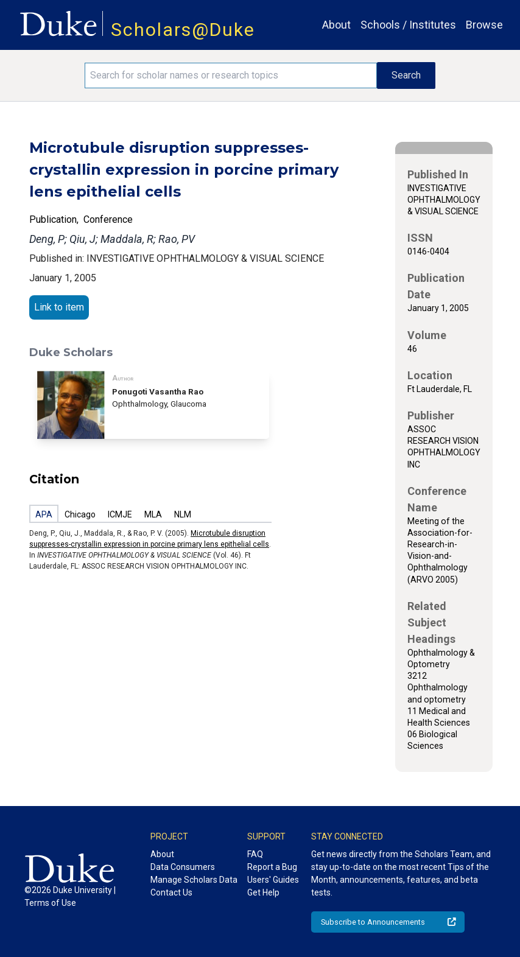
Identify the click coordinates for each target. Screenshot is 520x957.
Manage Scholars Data (193, 880)
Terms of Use (50, 903)
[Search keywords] (231, 75)
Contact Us (171, 892)
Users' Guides (273, 880)
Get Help (263, 892)
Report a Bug (272, 867)
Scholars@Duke (183, 29)
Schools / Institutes (408, 24)
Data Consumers (182, 867)
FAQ (255, 854)
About (336, 24)
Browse (484, 24)
